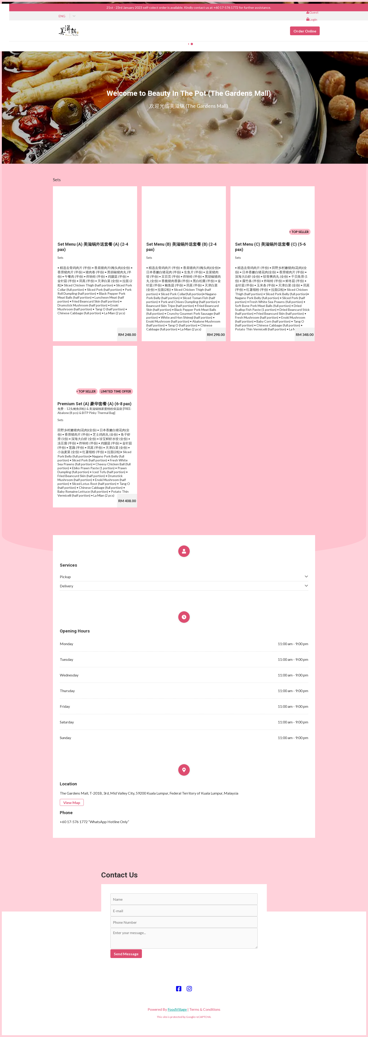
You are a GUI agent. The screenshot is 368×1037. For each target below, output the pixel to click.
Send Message (126, 954)
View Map (71, 802)
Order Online (304, 31)
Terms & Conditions (204, 1009)
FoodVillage (177, 1009)
